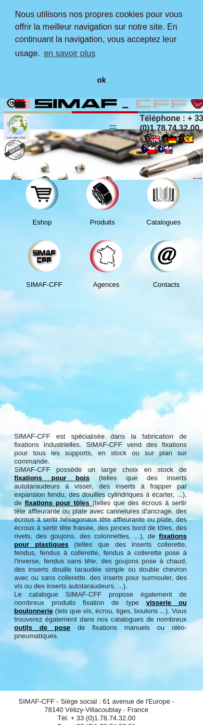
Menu (113, 120)
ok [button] (101, 80)
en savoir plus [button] (69, 53)
